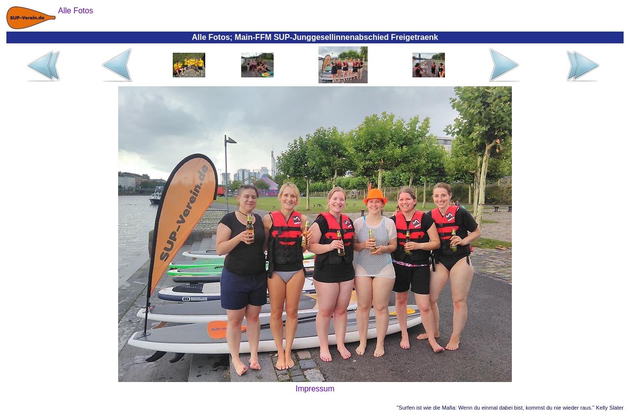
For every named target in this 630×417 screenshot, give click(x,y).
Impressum (314, 388)
